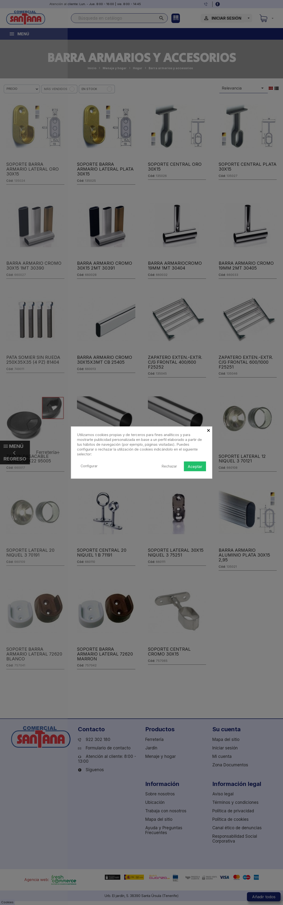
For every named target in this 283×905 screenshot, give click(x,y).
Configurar (89, 466)
